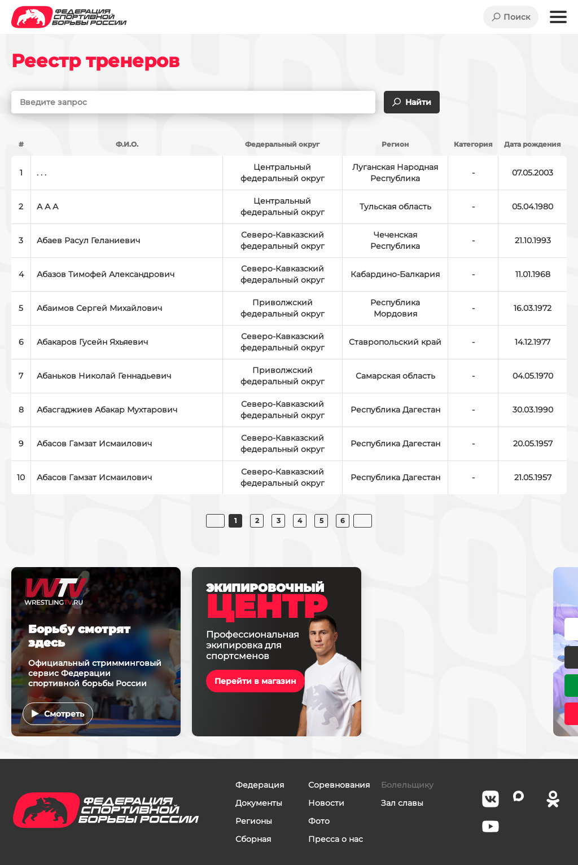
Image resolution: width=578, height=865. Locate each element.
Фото (319, 821)
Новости (326, 803)
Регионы (253, 821)
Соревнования (339, 785)
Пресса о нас (335, 839)
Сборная (253, 839)
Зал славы (402, 803)
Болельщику (407, 785)
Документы (258, 803)
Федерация (259, 785)
